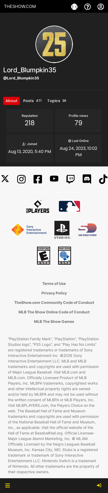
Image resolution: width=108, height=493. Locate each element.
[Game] (75, 6)
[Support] (88, 6)
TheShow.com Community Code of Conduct (54, 302)
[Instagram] (21, 179)
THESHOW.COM (20, 6)
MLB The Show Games (54, 321)
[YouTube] (54, 179)
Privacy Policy (54, 293)
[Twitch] (70, 179)
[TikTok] (103, 179)
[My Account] (100, 6)
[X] (5, 179)
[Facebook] (38, 179)
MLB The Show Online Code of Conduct (54, 312)
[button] (7, 485)
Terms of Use (54, 283)
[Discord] (87, 179)
